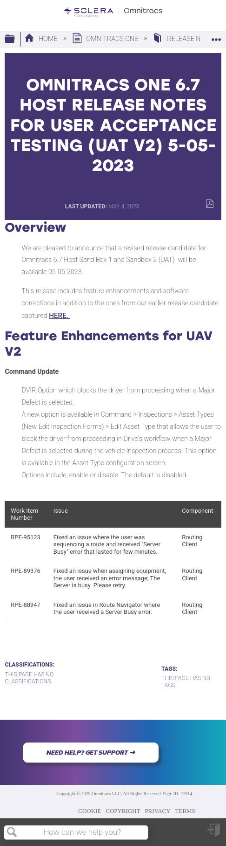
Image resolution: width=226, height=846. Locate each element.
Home (41, 39)
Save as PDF (209, 203)
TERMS (185, 810)
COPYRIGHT (123, 810)
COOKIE (89, 810)
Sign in (214, 833)
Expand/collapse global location (216, 36)
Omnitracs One (106, 39)
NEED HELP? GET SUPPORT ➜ (91, 752)
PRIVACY (157, 810)
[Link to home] (113, 12)
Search (12, 832)
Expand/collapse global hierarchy (16, 39)
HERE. (59, 315)
